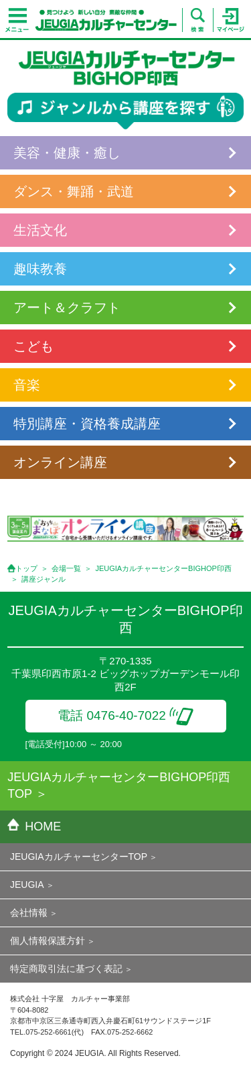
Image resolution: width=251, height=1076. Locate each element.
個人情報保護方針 (47, 940)
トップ (26, 568)
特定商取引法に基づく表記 (66, 968)
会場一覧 (66, 568)
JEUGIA (27, 884)
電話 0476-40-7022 (125, 715)
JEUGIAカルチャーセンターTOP (78, 856)
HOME (34, 826)
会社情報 (29, 912)
